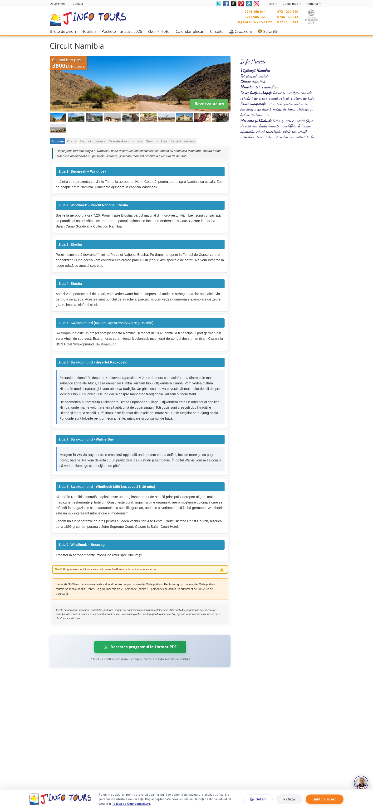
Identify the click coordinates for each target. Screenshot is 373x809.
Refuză (289, 799)
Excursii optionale (92, 141)
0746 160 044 (255, 11)
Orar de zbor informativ (126, 141)
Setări (258, 799)
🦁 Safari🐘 (269, 31)
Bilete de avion (64, 31)
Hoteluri (89, 31)
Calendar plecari (191, 31)
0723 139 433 (287, 22)
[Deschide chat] (361, 783)
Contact (78, 4)
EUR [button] (273, 4)
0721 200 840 (287, 11)
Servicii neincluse (183, 141)
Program (57, 141)
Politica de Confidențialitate (131, 804)
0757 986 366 (255, 17)
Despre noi (57, 4)
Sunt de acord (325, 799)
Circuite (218, 31)
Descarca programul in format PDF (140, 646)
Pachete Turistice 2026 (123, 31)
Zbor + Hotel (160, 31)
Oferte (72, 141)
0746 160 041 (287, 17)
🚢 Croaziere (242, 31)
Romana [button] (314, 4)
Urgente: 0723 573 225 (255, 22)
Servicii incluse (156, 141)
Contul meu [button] (292, 4)
